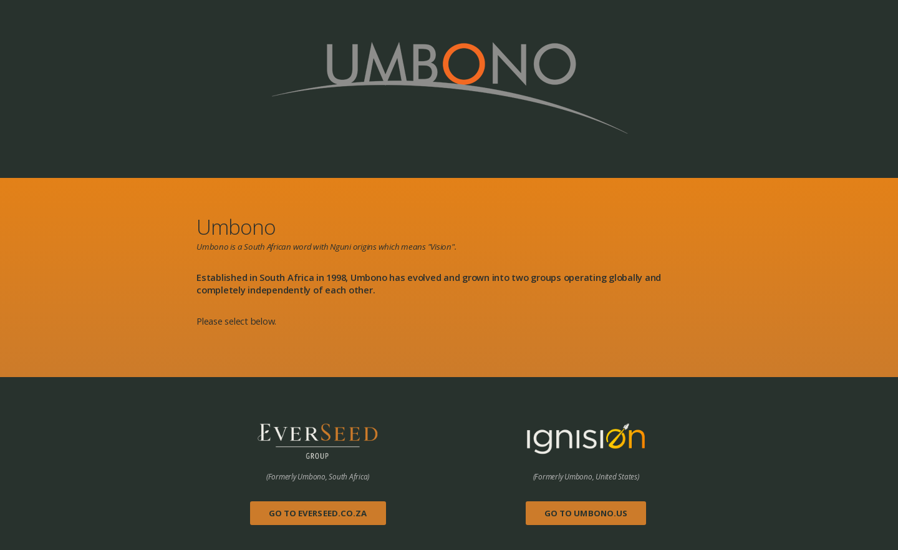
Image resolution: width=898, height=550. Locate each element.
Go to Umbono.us (586, 513)
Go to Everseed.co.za (318, 513)
